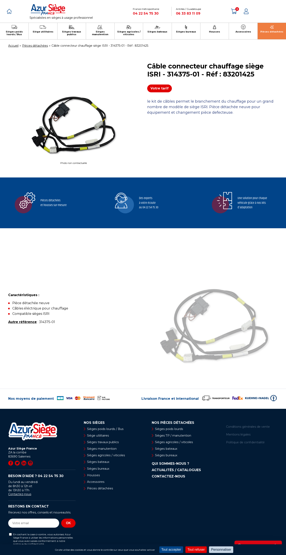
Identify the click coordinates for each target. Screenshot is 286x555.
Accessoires (95, 482)
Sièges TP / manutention (173, 435)
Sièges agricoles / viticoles (105, 455)
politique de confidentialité (28, 544)
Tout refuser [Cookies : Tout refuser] (196, 549)
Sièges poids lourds (169, 429)
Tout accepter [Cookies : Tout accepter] (171, 549)
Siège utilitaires (98, 435)
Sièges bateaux (98, 462)
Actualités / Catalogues (176, 470)
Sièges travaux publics (102, 442)
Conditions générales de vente (248, 427)
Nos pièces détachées (173, 422)
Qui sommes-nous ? (170, 464)
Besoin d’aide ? (35, 476)
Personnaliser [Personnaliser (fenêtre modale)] (221, 549)
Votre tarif (159, 88)
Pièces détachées (100, 488)
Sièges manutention (101, 449)
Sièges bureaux (98, 468)
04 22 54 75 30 (146, 13)
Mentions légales (238, 434)
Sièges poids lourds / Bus (105, 429)
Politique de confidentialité (245, 442)
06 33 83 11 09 (188, 13)
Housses (93, 475)
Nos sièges (94, 422)
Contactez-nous (19, 494)
